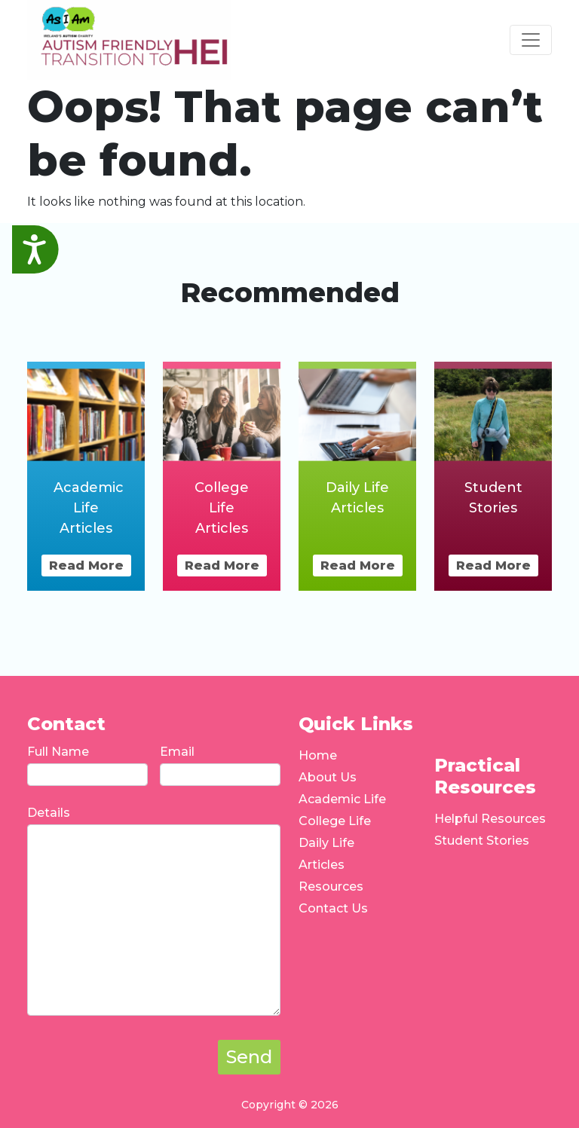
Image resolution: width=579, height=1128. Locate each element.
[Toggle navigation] (531, 40)
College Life (335, 821)
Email (177, 751)
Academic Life (342, 799)
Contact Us (333, 908)
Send (249, 1057)
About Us (328, 777)
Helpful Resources (490, 819)
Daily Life (326, 843)
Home (318, 755)
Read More (86, 565)
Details (48, 812)
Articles (322, 864)
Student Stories (481, 840)
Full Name (58, 751)
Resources (331, 886)
